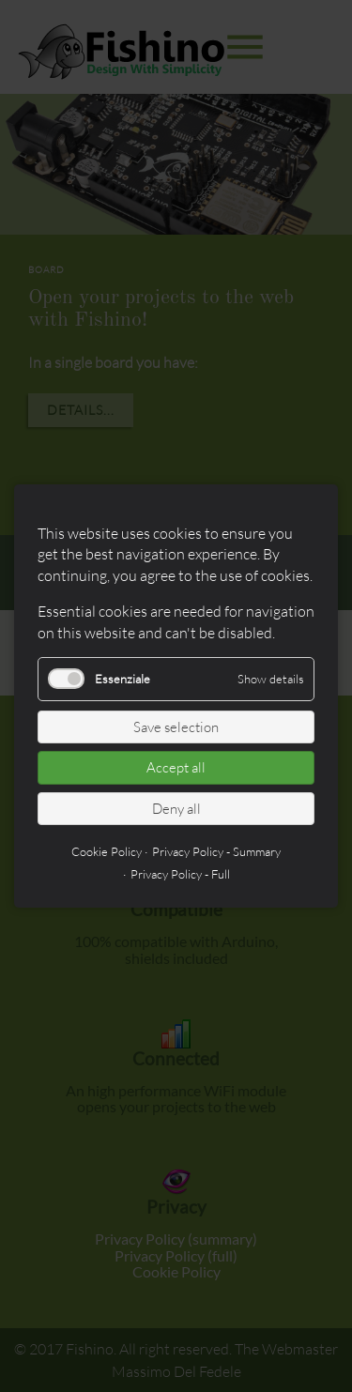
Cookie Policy (106, 851)
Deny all (176, 809)
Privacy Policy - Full (180, 873)
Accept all (176, 767)
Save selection (176, 727)
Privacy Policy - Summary (216, 851)
